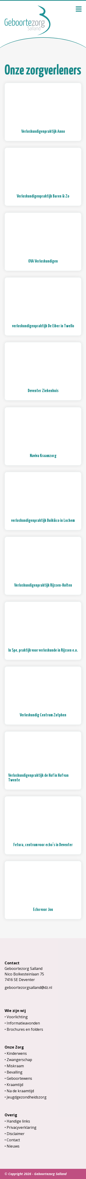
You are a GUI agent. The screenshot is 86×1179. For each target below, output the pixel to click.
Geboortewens (19, 1078)
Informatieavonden (23, 1023)
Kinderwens (17, 1053)
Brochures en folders (25, 1029)
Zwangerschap (19, 1059)
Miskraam (15, 1065)
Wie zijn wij (15, 1010)
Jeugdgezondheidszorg (27, 1097)
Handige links (18, 1121)
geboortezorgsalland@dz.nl (28, 987)
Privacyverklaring (21, 1127)
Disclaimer (16, 1133)
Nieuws (13, 1146)
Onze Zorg (14, 1047)
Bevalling (14, 1072)
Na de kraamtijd (20, 1090)
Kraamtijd (15, 1084)
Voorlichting (17, 1016)
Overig (11, 1114)
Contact (13, 1139)
